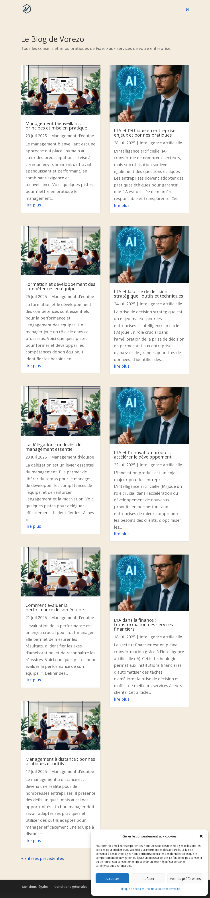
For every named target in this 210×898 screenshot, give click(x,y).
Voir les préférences (185, 878)
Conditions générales (70, 886)
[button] (201, 836)
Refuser (148, 878)
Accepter (112, 878)
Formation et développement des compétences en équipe (60, 286)
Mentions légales (35, 886)
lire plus (33, 205)
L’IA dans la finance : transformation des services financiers (143, 624)
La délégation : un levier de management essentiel (53, 447)
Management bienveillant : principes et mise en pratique (56, 125)
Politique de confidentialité (163, 889)
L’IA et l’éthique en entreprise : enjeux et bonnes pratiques (146, 132)
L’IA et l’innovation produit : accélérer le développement (143, 454)
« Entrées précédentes (42, 858)
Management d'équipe (72, 135)
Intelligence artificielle (161, 142)
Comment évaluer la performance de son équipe (55, 607)
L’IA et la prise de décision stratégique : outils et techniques (148, 293)
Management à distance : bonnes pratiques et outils (60, 761)
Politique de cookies (131, 889)
